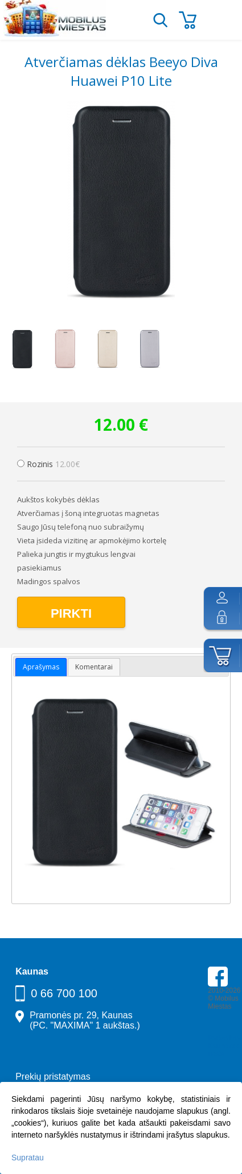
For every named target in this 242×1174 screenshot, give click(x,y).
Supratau (27, 1157)
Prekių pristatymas (53, 1076)
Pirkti (71, 613)
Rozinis (53, 464)
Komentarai (94, 667)
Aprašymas (41, 667)
